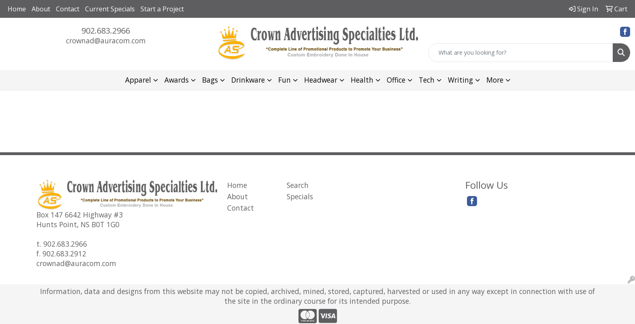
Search (298, 185)
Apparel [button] (138, 80)
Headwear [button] (320, 80)
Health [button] (362, 80)
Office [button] (396, 80)
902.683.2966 (105, 30)
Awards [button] (176, 80)
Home (17, 8)
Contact (67, 8)
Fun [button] (284, 80)
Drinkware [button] (248, 80)
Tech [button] (427, 80)
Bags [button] (210, 80)
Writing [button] (460, 80)
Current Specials (110, 8)
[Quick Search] (520, 52)
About (41, 8)
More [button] (494, 80)
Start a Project (162, 8)
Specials (300, 196)
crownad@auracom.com (106, 40)
